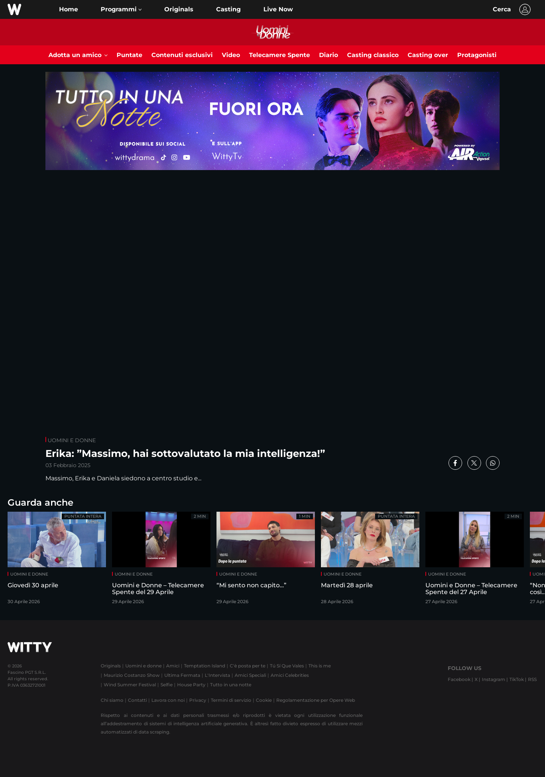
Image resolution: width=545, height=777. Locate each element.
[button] (121, 9)
